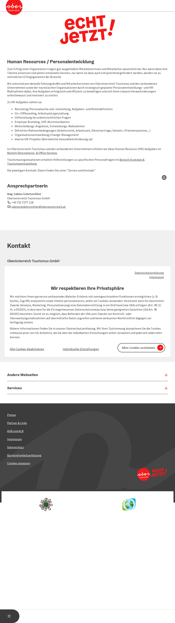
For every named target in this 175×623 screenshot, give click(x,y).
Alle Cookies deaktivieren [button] (27, 349)
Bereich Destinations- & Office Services (32, 153)
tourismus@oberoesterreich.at (27, 514)
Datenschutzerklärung (149, 273)
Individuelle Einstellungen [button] (81, 349)
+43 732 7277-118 (22, 420)
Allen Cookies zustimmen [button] (138, 348)
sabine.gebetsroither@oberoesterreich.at (38, 424)
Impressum (156, 277)
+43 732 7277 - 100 (18, 503)
